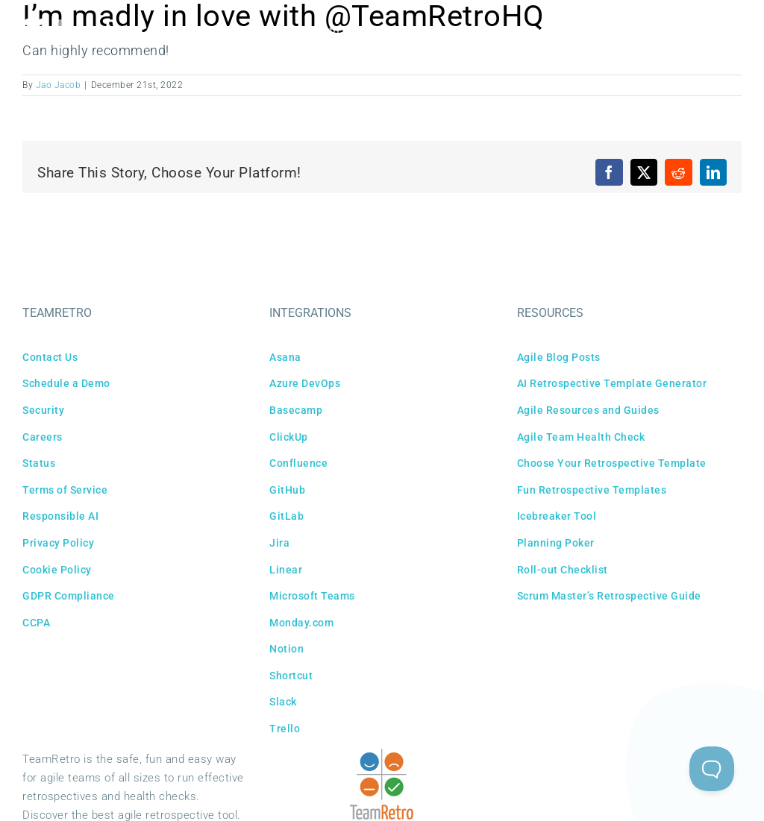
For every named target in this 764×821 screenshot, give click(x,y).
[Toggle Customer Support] (711, 768)
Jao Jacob (58, 85)
